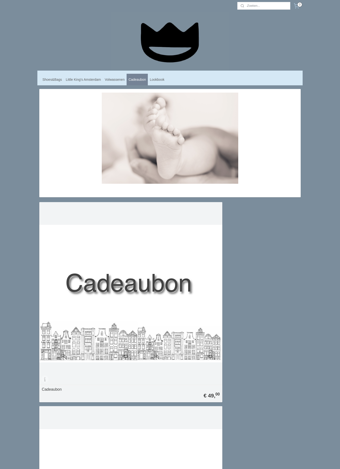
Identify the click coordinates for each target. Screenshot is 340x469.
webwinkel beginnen (178, 460)
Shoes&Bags (52, 79)
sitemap (153, 460)
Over (149, 375)
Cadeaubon (137, 79)
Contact (150, 390)
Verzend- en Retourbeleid (163, 385)
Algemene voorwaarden (161, 380)
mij (155, 375)
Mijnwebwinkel (215, 460)
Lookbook (157, 79)
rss (162, 460)
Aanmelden (210, 385)
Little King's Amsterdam (83, 79)
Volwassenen (115, 79)
